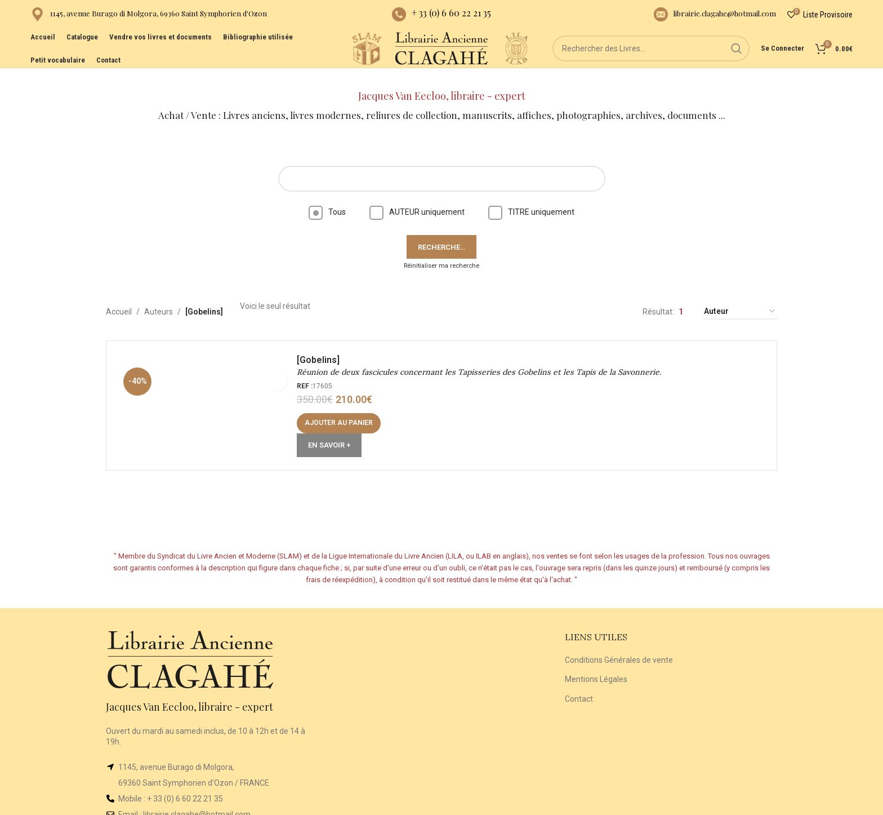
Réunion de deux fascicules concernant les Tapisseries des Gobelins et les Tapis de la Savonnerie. (483, 360)
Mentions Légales (596, 663)
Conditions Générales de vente (619, 644)
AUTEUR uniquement (417, 196)
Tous (327, 196)
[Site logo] (346, 61)
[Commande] (740, 296)
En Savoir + (333, 433)
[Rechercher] (662, 62)
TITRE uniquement (531, 196)
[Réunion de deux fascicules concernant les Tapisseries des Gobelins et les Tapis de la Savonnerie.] (207, 393)
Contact (579, 683)
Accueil (119, 295)
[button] (343, 411)
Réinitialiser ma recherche (441, 250)
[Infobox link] (148, 17)
